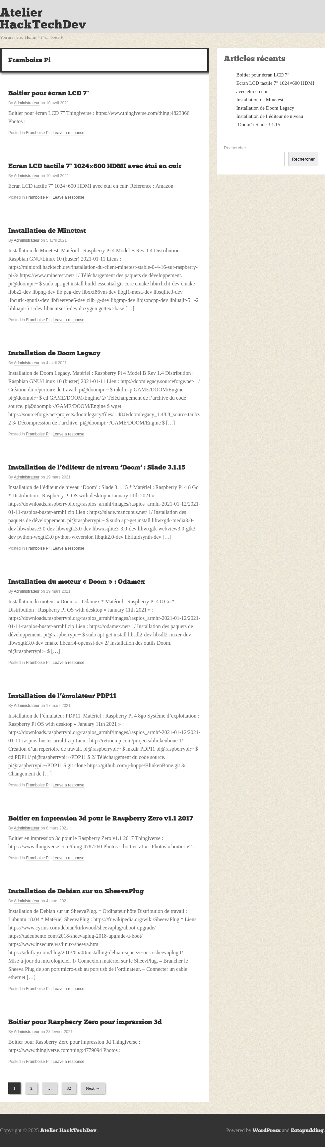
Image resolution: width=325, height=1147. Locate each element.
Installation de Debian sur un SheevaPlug (76, 891)
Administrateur (26, 103)
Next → (93, 1088)
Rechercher (235, 147)
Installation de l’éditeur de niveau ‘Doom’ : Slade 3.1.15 (96, 467)
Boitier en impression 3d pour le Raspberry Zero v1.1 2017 (100, 818)
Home (30, 37)
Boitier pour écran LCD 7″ (48, 93)
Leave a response (68, 132)
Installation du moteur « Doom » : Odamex (76, 581)
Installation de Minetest (47, 230)
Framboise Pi (37, 132)
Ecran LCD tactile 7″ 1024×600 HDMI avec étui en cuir (94, 166)
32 (69, 1088)
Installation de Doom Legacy (54, 353)
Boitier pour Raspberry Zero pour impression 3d (85, 1022)
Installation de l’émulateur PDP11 (62, 696)
